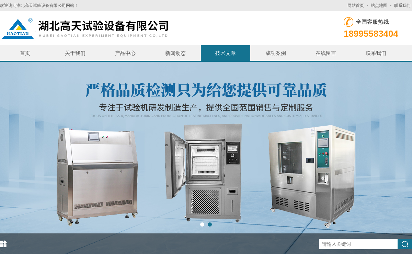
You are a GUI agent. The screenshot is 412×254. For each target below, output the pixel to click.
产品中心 (125, 53)
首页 (25, 53)
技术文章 (225, 53)
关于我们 (75, 53)
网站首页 (355, 5)
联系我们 (402, 5)
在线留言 (326, 53)
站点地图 (379, 5)
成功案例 (275, 53)
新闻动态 (175, 53)
